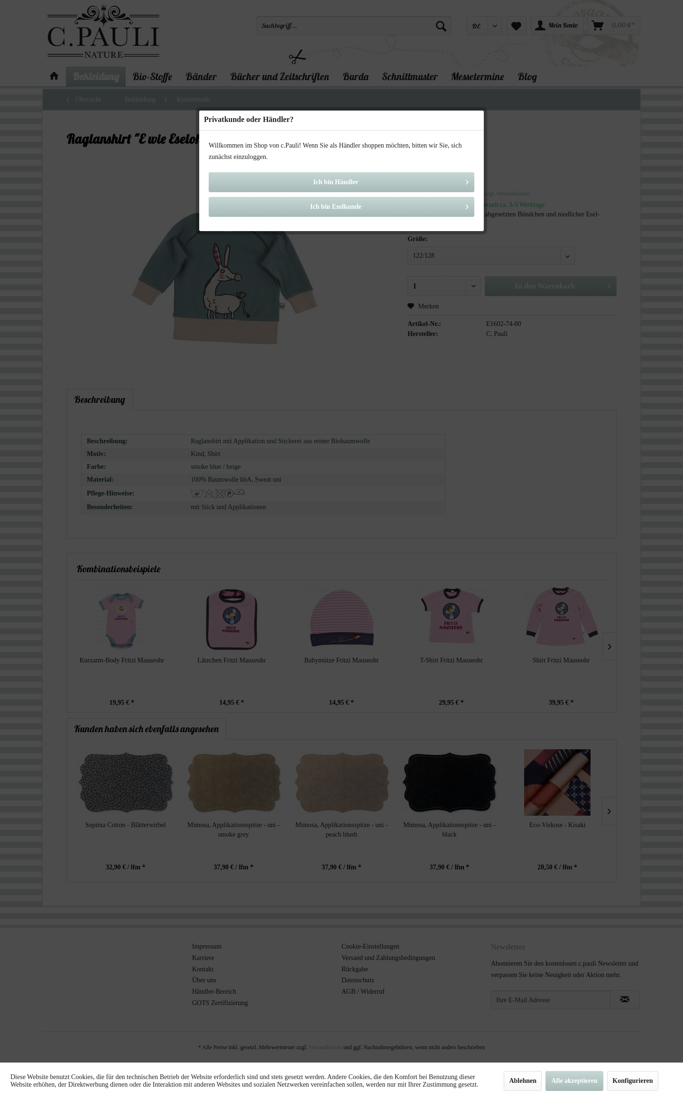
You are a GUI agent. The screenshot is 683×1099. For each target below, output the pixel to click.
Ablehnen (522, 1080)
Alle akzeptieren (574, 1080)
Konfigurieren (632, 1080)
